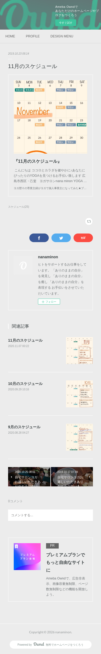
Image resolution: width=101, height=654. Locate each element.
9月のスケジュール (24, 427)
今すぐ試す (65, 22)
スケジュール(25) (18, 206)
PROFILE (33, 36)
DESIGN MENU (61, 36)
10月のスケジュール (25, 383)
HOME (10, 36)
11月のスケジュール (25, 340)
